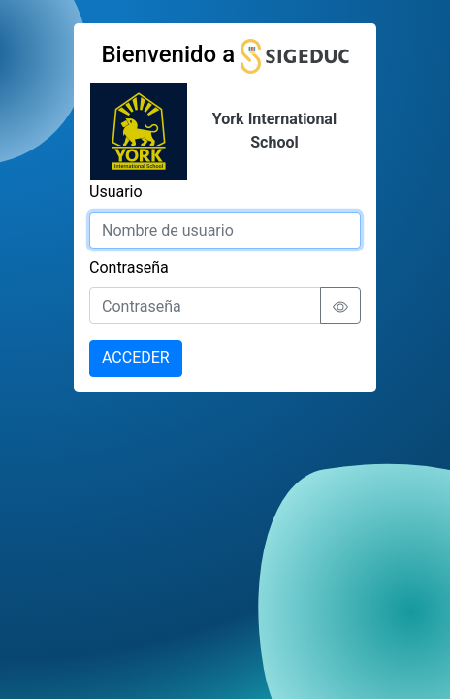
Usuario (116, 192)
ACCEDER (136, 358)
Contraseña (129, 267)
